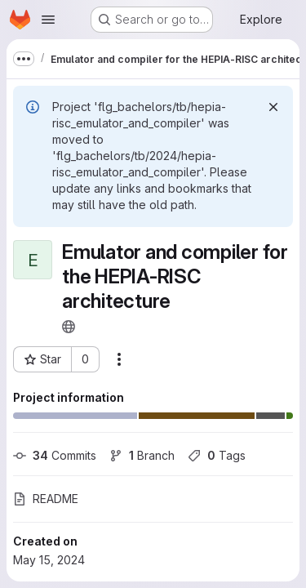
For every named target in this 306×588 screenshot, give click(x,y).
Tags (217, 455)
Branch (142, 455)
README (45, 499)
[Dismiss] (273, 107)
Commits (54, 455)
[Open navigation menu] (48, 20)
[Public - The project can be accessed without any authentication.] (68, 326)
